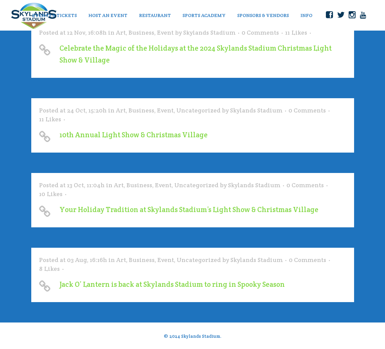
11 (296, 32)
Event (165, 32)
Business (141, 32)
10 (51, 194)
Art (121, 32)
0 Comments (260, 32)
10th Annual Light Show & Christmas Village (133, 134)
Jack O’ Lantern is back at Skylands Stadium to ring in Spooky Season (172, 284)
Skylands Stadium (209, 32)
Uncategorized (198, 110)
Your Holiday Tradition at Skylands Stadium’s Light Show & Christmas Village (188, 209)
